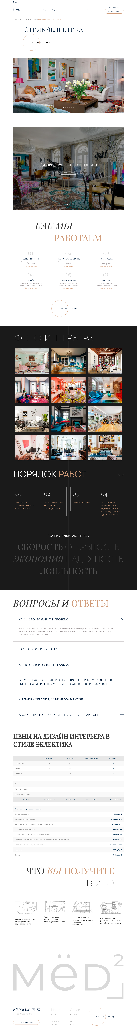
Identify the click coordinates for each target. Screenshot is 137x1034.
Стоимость (70, 10)
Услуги (45, 10)
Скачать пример (31, 267)
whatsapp (73, 1024)
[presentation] (20, 86)
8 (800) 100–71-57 (114, 7)
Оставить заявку (114, 11)
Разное (28, 19)
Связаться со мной (25, 1022)
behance (73, 1018)
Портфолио (56, 10)
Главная (16, 19)
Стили (35, 19)
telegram (73, 1021)
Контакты (91, 10)
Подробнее (68, 172)
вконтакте (73, 1014)
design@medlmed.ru (22, 1014)
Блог (80, 10)
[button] (63, 107)
